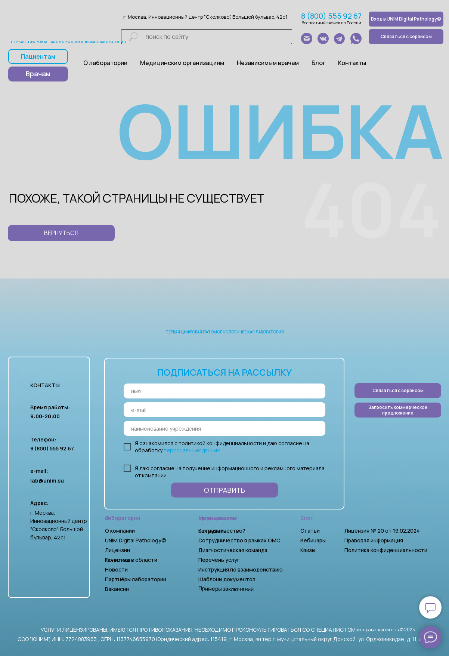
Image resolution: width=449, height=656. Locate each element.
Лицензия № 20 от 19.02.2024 (382, 530)
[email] (224, 409)
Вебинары (313, 540)
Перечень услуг (218, 559)
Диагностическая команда (232, 550)
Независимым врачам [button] (268, 63)
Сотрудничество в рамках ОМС (239, 540)
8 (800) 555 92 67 (331, 16)
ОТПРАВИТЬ (224, 490)
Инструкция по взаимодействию (240, 569)
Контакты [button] (352, 63)
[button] (397, 410)
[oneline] (224, 428)
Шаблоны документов (227, 579)
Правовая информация (373, 540)
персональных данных (192, 450)
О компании (120, 530)
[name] (224, 391)
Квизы (307, 550)
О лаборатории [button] (105, 63)
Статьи (310, 530)
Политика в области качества (131, 559)
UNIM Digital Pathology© (135, 540)
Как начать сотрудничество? (221, 530)
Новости (116, 569)
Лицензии (117, 550)
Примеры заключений (226, 589)
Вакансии (117, 588)
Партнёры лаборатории (135, 579)
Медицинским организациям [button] (182, 63)
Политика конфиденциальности (385, 550)
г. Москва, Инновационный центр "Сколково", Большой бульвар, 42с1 (205, 16)
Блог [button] (318, 63)
